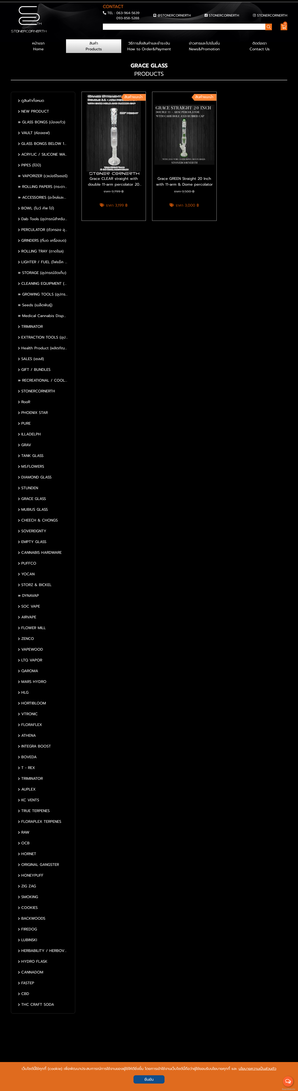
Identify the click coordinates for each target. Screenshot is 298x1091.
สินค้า (93, 46)
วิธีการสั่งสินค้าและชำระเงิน (149, 46)
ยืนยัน (149, 1079)
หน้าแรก (38, 46)
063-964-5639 (127, 13)
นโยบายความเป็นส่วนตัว (257, 1069)
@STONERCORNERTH (174, 15)
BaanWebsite (288, 1089)
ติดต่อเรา (259, 46)
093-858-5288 (127, 18)
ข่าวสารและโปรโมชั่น (204, 46)
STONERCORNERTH (224, 15)
